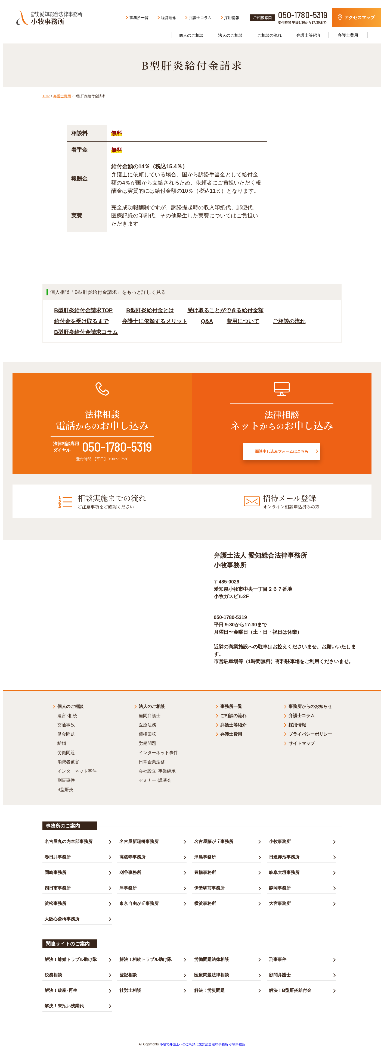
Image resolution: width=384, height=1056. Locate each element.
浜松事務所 (55, 903)
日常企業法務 (152, 761)
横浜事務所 (205, 903)
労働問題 (66, 752)
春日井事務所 (58, 856)
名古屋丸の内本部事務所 (68, 841)
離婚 (61, 743)
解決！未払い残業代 (64, 1005)
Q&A (207, 321)
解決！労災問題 (209, 990)
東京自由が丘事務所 (139, 903)
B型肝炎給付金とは (150, 310)
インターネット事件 (77, 770)
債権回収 (147, 733)
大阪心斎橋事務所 (62, 918)
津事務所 (128, 887)
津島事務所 (205, 856)
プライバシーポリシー (310, 733)
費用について (243, 321)
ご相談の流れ (269, 35)
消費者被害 (68, 761)
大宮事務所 (280, 903)
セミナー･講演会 (155, 779)
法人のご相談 (230, 35)
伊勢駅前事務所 (209, 887)
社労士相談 (130, 990)
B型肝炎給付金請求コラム (86, 332)
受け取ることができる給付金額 (225, 310)
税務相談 (53, 974)
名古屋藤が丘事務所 (213, 841)
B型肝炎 (65, 789)
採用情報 (231, 17)
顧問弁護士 (149, 715)
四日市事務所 (58, 887)
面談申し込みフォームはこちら (281, 452)
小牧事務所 (280, 841)
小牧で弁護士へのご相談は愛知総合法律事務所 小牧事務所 (202, 1044)
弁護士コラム (200, 17)
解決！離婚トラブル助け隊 (71, 959)
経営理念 (168, 17)
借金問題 (66, 733)
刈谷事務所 (130, 872)
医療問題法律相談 (211, 974)
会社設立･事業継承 (157, 770)
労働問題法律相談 (211, 959)
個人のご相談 (70, 706)
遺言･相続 (67, 715)
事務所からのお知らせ (310, 706)
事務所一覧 (138, 17)
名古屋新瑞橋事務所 (139, 841)
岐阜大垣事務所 (284, 872)
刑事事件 (66, 779)
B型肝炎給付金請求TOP (83, 310)
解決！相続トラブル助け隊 (145, 959)
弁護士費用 (348, 35)
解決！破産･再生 (61, 990)
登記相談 (128, 974)
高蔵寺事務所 (132, 856)
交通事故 (66, 724)
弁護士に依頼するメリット (154, 321)
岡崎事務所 (55, 872)
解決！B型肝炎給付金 (290, 990)
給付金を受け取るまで (81, 321)
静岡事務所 (280, 887)
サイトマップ (302, 743)
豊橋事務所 (205, 872)
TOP (46, 96)
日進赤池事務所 (284, 856)
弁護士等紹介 (308, 35)
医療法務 (147, 724)
